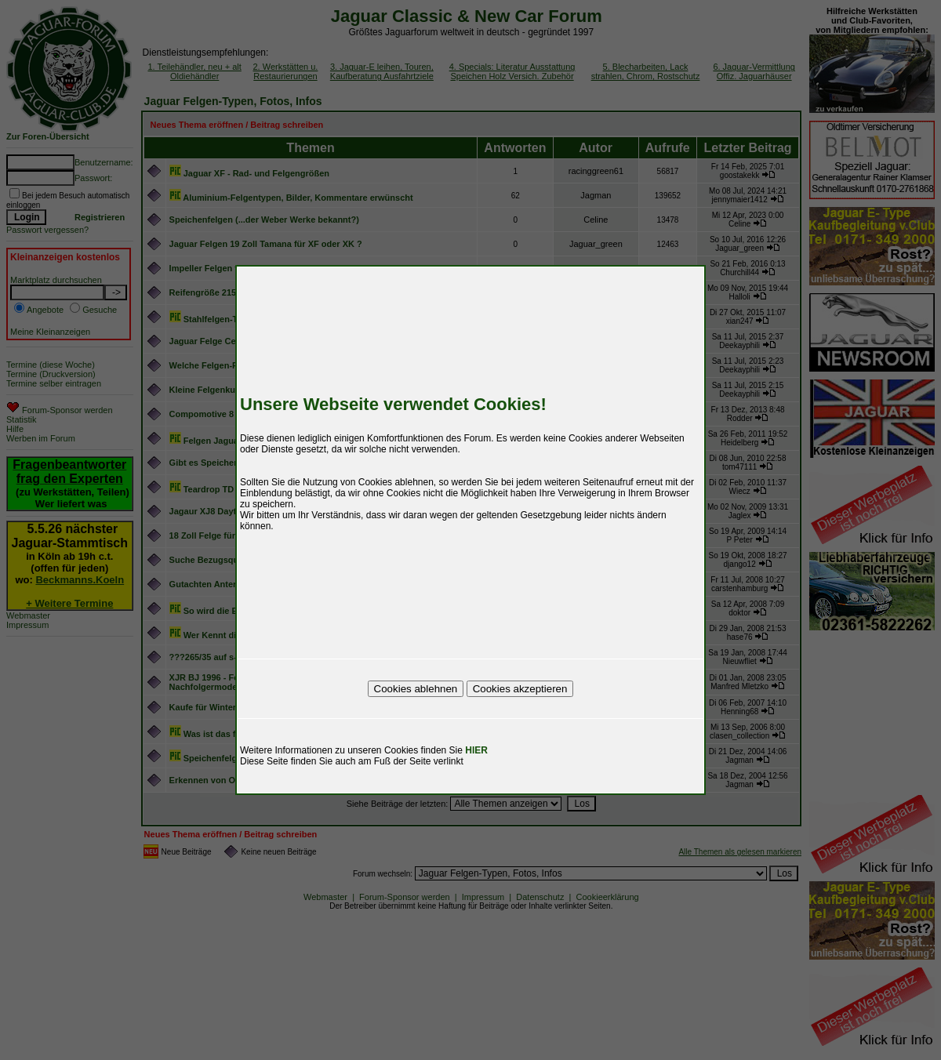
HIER (476, 750)
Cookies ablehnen (416, 689)
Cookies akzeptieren (520, 689)
